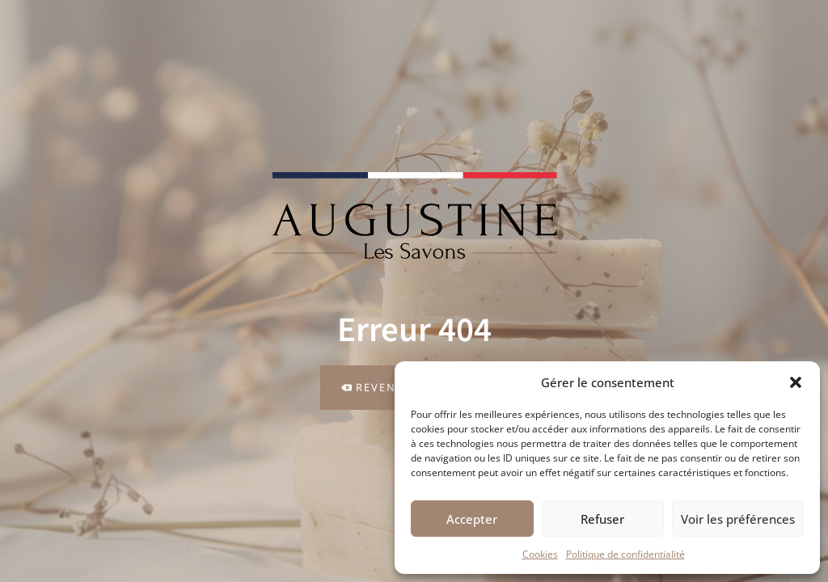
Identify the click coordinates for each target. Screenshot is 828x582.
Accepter (471, 519)
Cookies (540, 554)
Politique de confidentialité (625, 554)
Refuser (602, 519)
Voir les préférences (738, 519)
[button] (796, 382)
